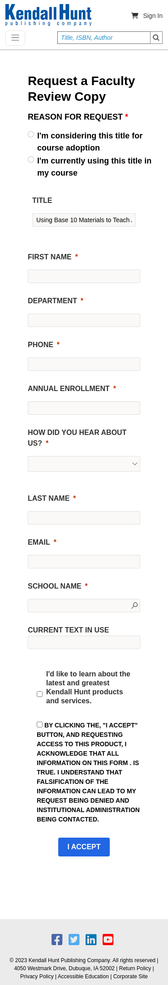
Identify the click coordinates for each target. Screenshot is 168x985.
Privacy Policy (37, 976)
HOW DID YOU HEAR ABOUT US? (77, 438)
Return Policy (135, 968)
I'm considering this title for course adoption (89, 141)
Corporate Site (130, 976)
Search (156, 37)
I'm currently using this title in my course (94, 166)
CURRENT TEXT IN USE (68, 630)
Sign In (153, 15)
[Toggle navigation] (15, 38)
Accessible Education (83, 976)
